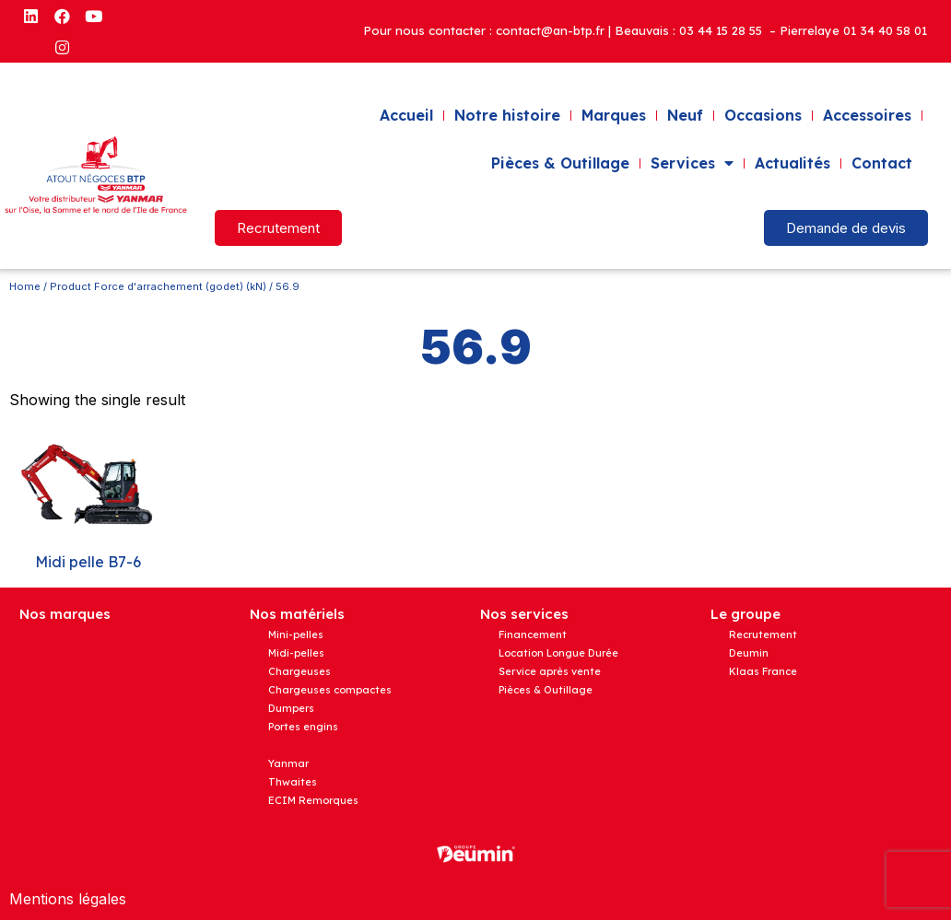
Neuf (685, 115)
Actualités (792, 163)
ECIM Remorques (313, 800)
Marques (613, 115)
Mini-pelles (295, 634)
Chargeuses (299, 671)
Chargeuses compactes (330, 689)
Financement (533, 634)
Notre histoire (507, 115)
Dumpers (291, 708)
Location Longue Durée (558, 652)
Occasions (763, 115)
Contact (881, 163)
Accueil (406, 115)
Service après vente (550, 671)
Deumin (749, 652)
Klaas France (763, 671)
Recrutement (763, 634)
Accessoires (867, 115)
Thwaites (292, 781)
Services (692, 163)
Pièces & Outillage (560, 163)
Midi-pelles (296, 652)
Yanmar (288, 763)
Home (25, 286)
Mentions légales (67, 899)
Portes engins (303, 726)
